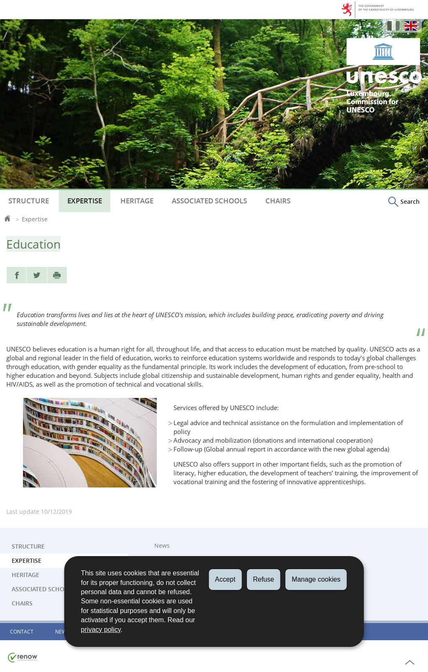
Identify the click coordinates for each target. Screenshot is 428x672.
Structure (28, 200)
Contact (21, 631)
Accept (225, 579)
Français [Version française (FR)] (393, 26)
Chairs (277, 200)
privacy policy (101, 629)
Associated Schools (209, 200)
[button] (404, 201)
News (162, 545)
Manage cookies (316, 579)
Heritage (136, 200)
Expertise (84, 200)
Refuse (263, 579)
